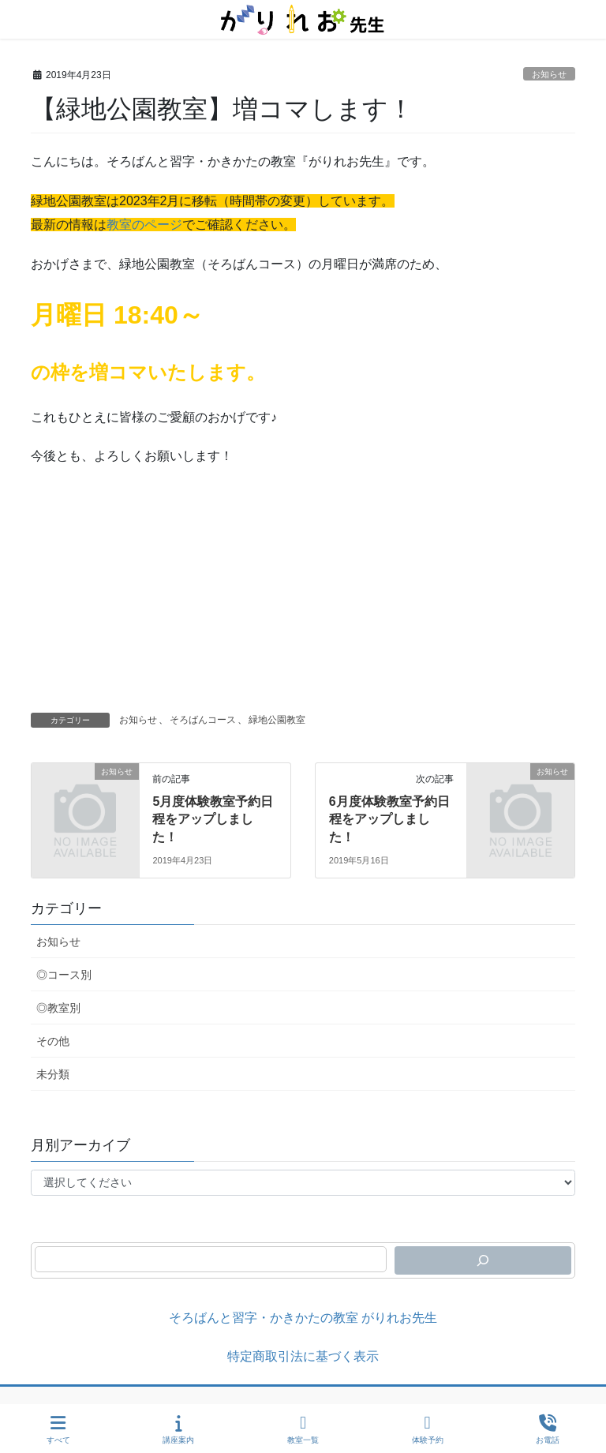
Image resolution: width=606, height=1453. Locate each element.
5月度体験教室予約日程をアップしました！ (212, 819)
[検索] (483, 1260)
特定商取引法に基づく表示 (303, 1356)
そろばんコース (203, 719)
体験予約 (427, 1429)
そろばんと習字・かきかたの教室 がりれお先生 (303, 1317)
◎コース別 (64, 974)
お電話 (547, 1429)
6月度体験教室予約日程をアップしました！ (389, 819)
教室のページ (144, 224)
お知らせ (549, 74)
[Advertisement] (303, 594)
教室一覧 (303, 1429)
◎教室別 (58, 1008)
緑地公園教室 (277, 719)
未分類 (52, 1074)
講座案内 (178, 1429)
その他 (52, 1041)
